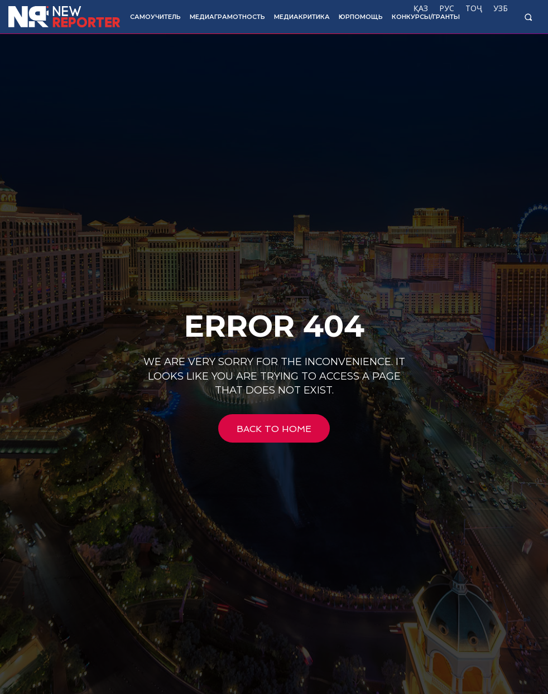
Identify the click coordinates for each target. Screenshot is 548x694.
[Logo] (61, 16)
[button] (528, 17)
